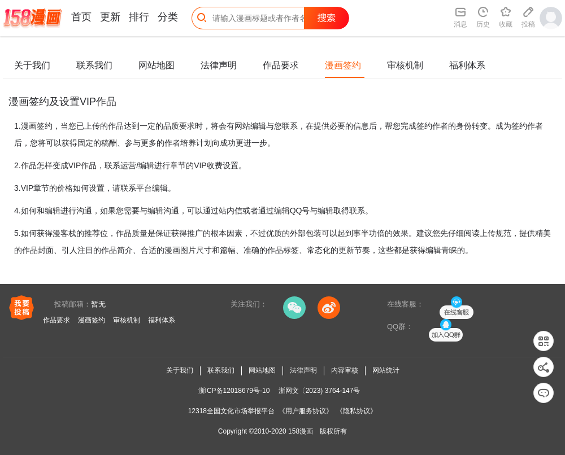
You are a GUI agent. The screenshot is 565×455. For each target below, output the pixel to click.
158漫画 (300, 431)
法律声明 (219, 65)
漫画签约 (343, 65)
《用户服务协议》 (306, 411)
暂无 (98, 304)
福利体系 (467, 65)
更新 (110, 17)
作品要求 (281, 65)
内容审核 (344, 370)
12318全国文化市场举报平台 (231, 411)
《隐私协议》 (356, 411)
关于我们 (32, 65)
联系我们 (94, 65)
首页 (81, 17)
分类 (168, 17)
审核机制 (405, 65)
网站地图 (156, 65)
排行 (139, 17)
